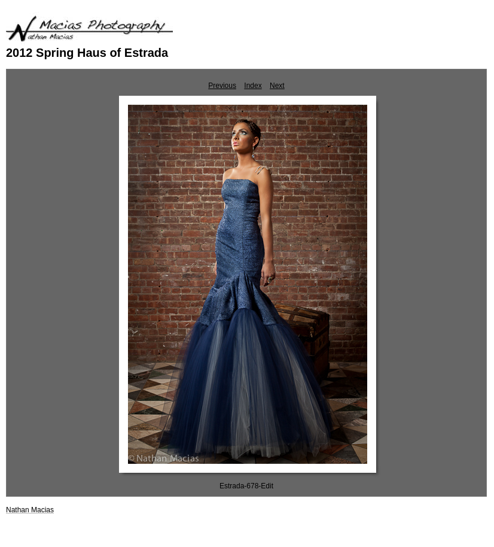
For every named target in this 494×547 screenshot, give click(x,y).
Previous (222, 85)
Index (252, 85)
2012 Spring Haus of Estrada (87, 52)
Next (277, 85)
